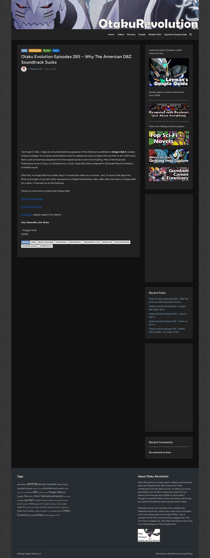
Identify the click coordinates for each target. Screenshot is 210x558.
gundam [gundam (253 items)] (29, 500)
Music (24, 51)
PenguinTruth (153, 485)
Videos (120, 34)
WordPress (172, 553)
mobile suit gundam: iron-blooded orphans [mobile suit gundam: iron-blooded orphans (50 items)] (48, 511)
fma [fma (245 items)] (26, 496)
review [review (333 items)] (39, 515)
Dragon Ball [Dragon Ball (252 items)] (55, 492)
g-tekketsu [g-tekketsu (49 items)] (20, 500)
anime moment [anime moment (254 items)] (47, 484)
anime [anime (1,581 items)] (32, 483)
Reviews (131, 34)
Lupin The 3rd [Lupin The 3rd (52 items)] (29, 507)
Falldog (174, 482)
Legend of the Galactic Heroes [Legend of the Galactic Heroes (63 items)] (45, 504)
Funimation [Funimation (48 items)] (67, 496)
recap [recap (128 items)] (31, 515)
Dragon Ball (61, 242)
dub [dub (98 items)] (64, 492)
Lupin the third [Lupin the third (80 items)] (41, 507)
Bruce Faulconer (46, 242)
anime (33, 242)
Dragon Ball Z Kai (92, 242)
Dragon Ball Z (75, 242)
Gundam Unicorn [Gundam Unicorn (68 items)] (41, 500)
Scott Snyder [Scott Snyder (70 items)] (49, 515)
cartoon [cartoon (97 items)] (60, 488)
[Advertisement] (169, 238)
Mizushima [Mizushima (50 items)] (56, 507)
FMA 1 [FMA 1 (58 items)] (31, 496)
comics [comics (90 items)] (29, 492)
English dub (107, 242)
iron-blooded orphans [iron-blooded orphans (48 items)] (61, 500)
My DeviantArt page (31, 206)
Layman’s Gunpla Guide (175, 34)
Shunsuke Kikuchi (30, 246)
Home (111, 34)
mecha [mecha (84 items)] (50, 507)
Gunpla (141, 34)
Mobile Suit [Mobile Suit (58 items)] (65, 507)
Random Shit (155, 34)
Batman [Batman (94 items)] (29, 488)
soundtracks (46, 246)
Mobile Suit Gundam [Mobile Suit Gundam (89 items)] (25, 511)
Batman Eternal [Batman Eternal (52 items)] (38, 489)
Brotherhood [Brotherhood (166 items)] (50, 488)
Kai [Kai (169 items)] (31, 503)
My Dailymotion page (32, 198)
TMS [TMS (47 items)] (55, 515)
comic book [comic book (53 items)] (21, 492)
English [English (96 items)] (20, 496)
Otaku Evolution (122, 242)
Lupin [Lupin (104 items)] (64, 504)
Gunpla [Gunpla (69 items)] (51, 500)
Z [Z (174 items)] (58, 515)
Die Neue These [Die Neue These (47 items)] (43, 492)
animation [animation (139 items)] (22, 484)
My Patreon (27, 214)
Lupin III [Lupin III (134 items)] (21, 507)
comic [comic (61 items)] (67, 489)
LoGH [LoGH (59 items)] (59, 504)
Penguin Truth (36, 69)
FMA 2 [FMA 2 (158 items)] (37, 496)
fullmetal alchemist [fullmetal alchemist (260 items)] (52, 496)
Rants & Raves (35, 51)
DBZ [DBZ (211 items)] (35, 492)
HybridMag (187, 553)
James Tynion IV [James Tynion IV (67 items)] (23, 504)
